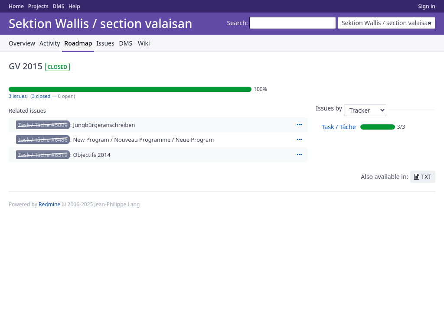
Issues (105, 43)
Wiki (144, 43)
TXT (426, 176)
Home (16, 6)
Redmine (49, 204)
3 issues (18, 96)
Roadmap (78, 43)
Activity (49, 43)
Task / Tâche (339, 127)
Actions (299, 125)
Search (236, 23)
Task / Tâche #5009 (43, 125)
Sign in (426, 6)
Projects (38, 6)
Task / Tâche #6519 (43, 155)
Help (74, 6)
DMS (58, 6)
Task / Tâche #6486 (43, 139)
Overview (22, 43)
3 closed (41, 96)
